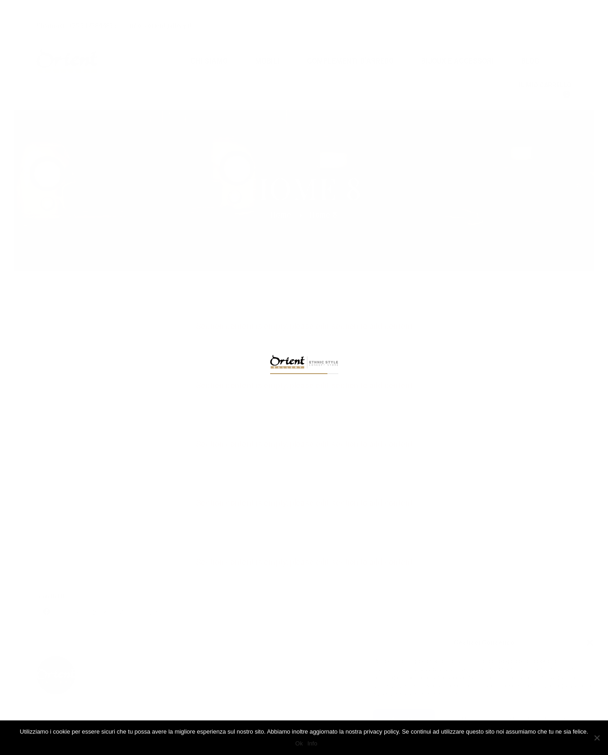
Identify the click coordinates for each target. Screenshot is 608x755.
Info (312, 743)
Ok (299, 743)
